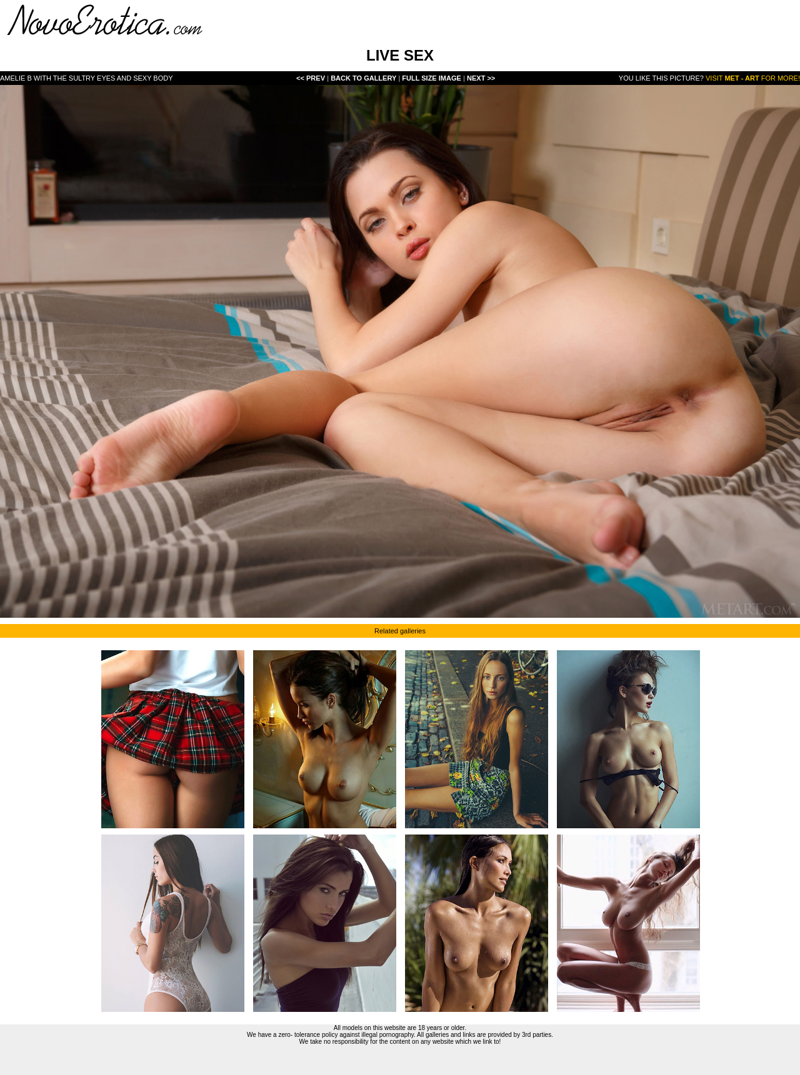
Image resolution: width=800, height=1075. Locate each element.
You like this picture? (661, 78)
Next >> (481, 78)
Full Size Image (432, 78)
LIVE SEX (400, 55)
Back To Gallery (364, 78)
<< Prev (310, 78)
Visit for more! (753, 78)
